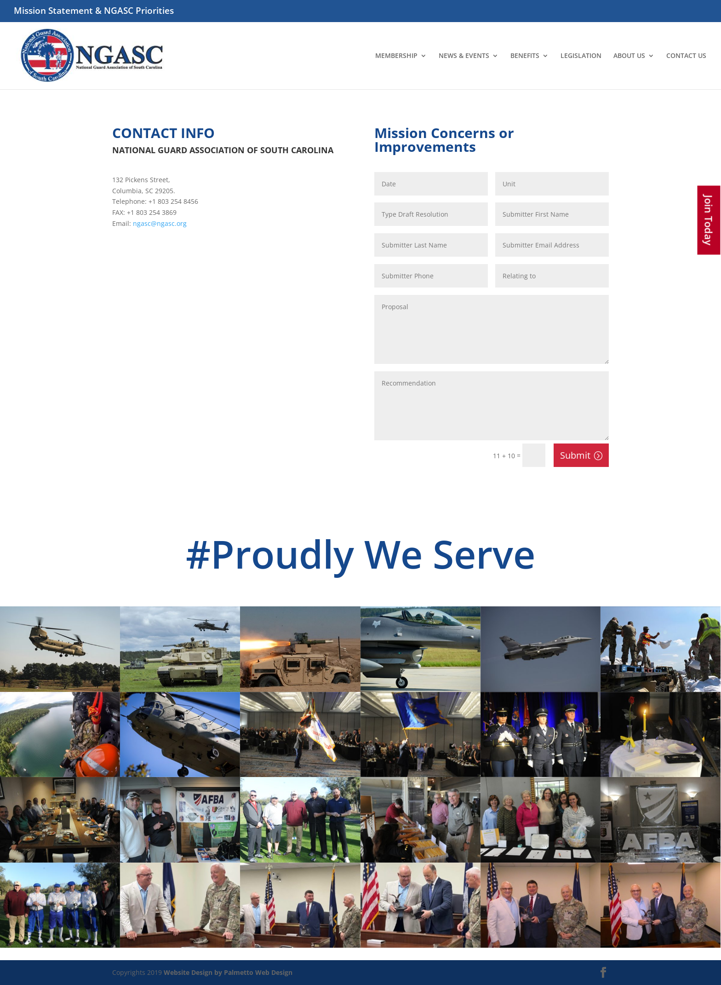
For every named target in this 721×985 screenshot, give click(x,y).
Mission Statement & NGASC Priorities (94, 11)
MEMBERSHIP (396, 56)
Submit (575, 455)
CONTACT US (686, 56)
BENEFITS (524, 56)
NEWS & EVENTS (464, 56)
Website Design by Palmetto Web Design (228, 972)
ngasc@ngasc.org (160, 223)
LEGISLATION (581, 56)
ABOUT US (629, 56)
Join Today (709, 220)
